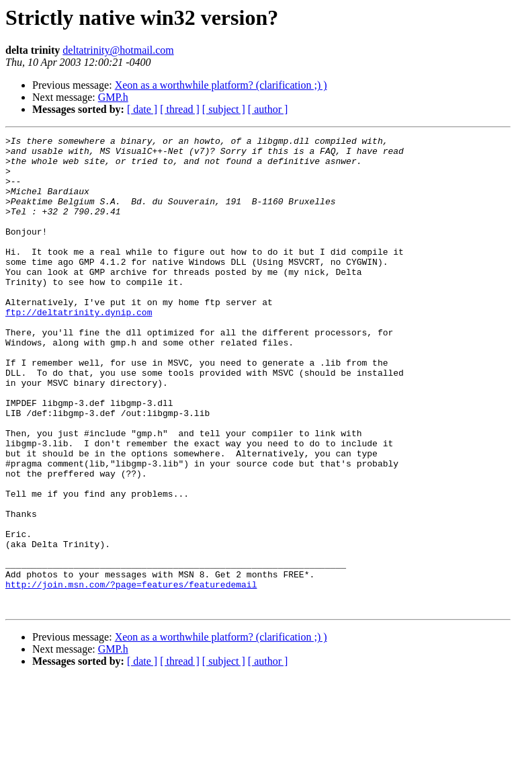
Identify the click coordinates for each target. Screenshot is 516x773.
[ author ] (268, 109)
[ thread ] (180, 109)
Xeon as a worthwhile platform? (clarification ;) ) (221, 85)
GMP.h (113, 97)
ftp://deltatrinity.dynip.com (78, 348)
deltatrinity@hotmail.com (117, 50)
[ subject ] (223, 109)
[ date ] (142, 109)
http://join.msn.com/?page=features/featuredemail (131, 675)
